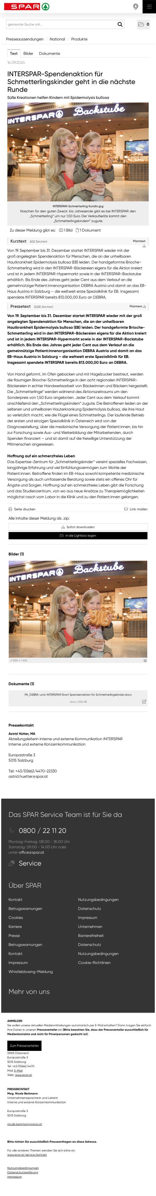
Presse (14, 935)
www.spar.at (23, 1075)
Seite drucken (24, 509)
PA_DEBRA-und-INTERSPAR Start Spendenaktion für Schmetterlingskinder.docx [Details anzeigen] (78, 694)
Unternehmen (90, 926)
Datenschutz (89, 908)
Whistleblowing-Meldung (31, 971)
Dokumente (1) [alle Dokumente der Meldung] (21, 684)
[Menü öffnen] (149, 6)
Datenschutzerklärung (22, 1172)
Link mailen (138, 509)
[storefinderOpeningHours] (136, 6)
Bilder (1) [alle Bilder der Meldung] (16, 554)
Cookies (16, 917)
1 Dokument (90, 230)
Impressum (87, 917)
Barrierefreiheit (91, 935)
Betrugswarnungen (25, 908)
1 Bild (68, 230)
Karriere (15, 926)
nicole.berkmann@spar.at (24, 1124)
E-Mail (18, 1070)
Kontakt (15, 899)
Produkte (79, 39)
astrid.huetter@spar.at (28, 776)
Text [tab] (14, 53)
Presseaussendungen (24, 39)
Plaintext (138, 306)
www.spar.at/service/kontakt (27, 1155)
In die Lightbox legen (78, 535)
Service (25, 863)
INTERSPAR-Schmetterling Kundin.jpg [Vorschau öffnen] (78, 206)
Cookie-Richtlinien (94, 962)
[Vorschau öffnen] (78, 152)
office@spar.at (31, 852)
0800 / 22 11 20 (37, 831)
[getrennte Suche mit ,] (65, 24)
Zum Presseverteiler (24, 1045)
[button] (143, 24)
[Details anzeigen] (145, 660)
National (57, 39)
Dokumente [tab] (49, 53)
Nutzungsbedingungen (98, 899)
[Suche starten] (120, 24)
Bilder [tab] (28, 53)
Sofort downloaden (78, 527)
